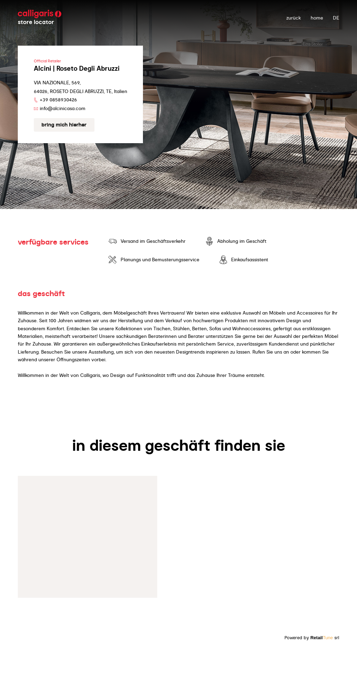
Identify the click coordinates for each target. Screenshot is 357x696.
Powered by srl (311, 637)
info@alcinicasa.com (62, 108)
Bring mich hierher (63, 125)
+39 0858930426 (58, 99)
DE (336, 18)
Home (317, 18)
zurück (293, 18)
